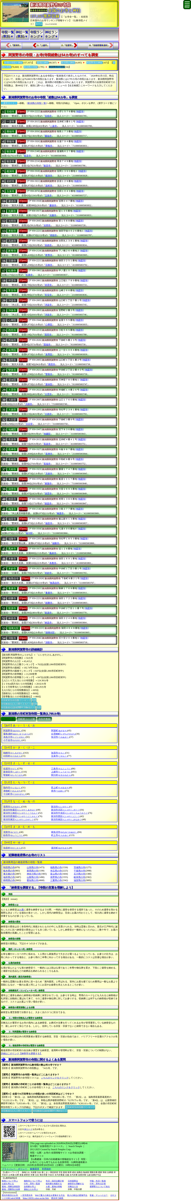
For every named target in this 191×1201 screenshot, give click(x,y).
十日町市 (14, 794)
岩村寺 (10, 181)
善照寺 (12, 360)
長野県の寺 (56, 877)
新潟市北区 (65, 810)
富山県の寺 (56, 874)
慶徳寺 (12, 201)
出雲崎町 (63, 734)
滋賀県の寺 (79, 880)
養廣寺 (12, 588)
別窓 (34, 700)
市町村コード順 (26, 719)
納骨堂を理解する (76, 1184)
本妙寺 (12, 568)
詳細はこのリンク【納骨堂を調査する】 (21, 1053)
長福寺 (12, 459)
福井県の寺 (9, 877)
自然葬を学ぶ (30, 1186)
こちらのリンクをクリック (54, 1078)
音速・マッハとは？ (99, 1195)
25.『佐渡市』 (67, 45)
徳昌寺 (12, 499)
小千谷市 (12, 740)
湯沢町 (60, 848)
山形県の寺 (32, 867)
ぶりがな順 (8, 719)
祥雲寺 (12, 280)
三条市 (61, 768)
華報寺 (10, 141)
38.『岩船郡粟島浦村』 (99, 45)
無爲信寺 (13, 578)
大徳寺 (12, 409)
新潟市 (60, 806)
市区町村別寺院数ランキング (16, 700)
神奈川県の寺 (34, 874)
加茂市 (58, 753)
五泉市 (59, 756)
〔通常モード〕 (9, 103)
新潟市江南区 (20, 813)
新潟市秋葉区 (19, 810)
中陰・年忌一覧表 (98, 1181)
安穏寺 (10, 111)
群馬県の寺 (32, 870)
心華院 (12, 320)
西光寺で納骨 (57, 1198)
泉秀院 (12, 350)
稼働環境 (34, 1169)
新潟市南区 (66, 819)
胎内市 (12, 787)
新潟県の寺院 (31, 67)
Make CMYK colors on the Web (36, 1198)
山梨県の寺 (32, 877)
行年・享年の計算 (98, 1184)
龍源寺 (12, 608)
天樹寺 (12, 469)
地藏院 (12, 429)
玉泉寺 (10, 191)
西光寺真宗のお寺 (10, 1195)
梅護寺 (12, 509)
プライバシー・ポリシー (15, 1169)
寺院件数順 (44, 719)
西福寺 (12, 340)
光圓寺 (12, 211)
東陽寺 (12, 479)
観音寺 (10, 151)
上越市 (61, 772)
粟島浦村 (16, 734)
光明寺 (12, 221)
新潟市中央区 (69, 813)
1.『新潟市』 (15, 45)
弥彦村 (12, 848)
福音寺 (12, 519)
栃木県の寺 (9, 870)
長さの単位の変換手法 (77, 1195)
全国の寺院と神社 (13, 62)
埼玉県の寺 (56, 870)
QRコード (28, 1129)
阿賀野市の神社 (94, 62)
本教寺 (12, 558)
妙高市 (13, 835)
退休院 (12, 379)
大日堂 (12, 419)
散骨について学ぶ (10, 1181)
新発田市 (12, 772)
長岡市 (12, 806)
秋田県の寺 (9, 867)
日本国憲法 (73, 1181)
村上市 (60, 835)
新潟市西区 (65, 816)
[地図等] (80, 111)
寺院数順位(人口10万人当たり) (16, 703)
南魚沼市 (64, 832)
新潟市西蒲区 (20, 816)
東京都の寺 (9, 874)
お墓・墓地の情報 (54, 1186)
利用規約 (46, 1169)
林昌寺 (12, 618)
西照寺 (12, 330)
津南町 (12, 791)
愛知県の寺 (32, 880)
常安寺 (12, 290)
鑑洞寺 (10, 171)
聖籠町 (13, 775)
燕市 (58, 791)
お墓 (21, 909)
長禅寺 (12, 449)
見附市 (11, 832)
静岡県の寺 (9, 880)
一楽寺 (10, 121)
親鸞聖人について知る (100, 1186)
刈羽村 (12, 756)
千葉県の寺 (79, 870)
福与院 (12, 528)
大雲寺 (12, 389)
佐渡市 (10, 768)
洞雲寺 (12, 489)
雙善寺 (12, 370)
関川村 (61, 775)
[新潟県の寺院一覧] (37, 103)
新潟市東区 (18, 819)
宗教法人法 (73, 1186)
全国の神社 (43, 62)
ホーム (39, 23)
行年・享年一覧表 (32, 1184)
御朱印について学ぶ (33, 1181)
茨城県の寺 (79, 867)
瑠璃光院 (13, 628)
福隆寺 (12, 538)
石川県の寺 (79, 874)
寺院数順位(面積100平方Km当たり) (18, 707)
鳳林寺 (12, 548)
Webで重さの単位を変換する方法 (50, 1195)
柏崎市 (13, 753)
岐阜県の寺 (79, 877)
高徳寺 (12, 240)
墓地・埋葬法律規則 (11, 1186)
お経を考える (8, 1184)
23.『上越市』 (43, 45)
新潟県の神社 (68, 62)
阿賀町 (59, 730)
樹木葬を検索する (54, 1184)
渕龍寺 (12, 638)
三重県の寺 (56, 880)
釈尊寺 (12, 250)
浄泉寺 (12, 310)
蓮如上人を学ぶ (31, 1189)
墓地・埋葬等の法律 (11, 1189)
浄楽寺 (12, 300)
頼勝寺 (12, 598)
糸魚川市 (14, 737)
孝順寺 (12, 230)
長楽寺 (12, 439)
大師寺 (12, 399)
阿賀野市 (12, 730)
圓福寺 (10, 131)
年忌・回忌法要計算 (55, 1181)
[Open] (21, 111)
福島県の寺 (56, 867)
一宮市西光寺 (26, 1195)
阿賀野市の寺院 (57, 67)
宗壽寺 (12, 260)
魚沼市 (60, 737)
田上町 (60, 787)
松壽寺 (12, 270)
